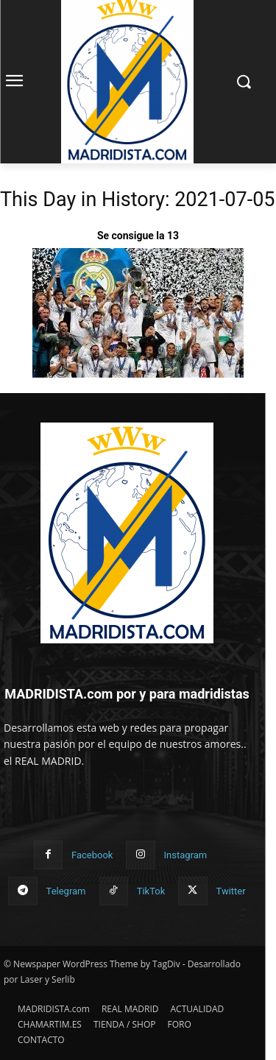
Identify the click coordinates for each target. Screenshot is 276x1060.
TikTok (151, 891)
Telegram (66, 891)
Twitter (231, 891)
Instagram (186, 855)
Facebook (92, 855)
